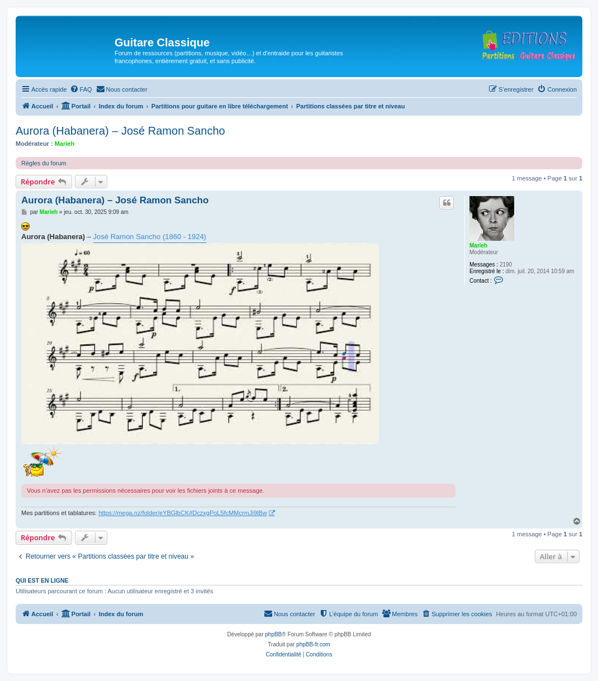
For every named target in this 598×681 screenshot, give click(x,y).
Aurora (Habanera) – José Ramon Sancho (120, 131)
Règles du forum (44, 163)
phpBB (273, 634)
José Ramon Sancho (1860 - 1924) (149, 236)
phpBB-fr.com (313, 644)
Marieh (64, 143)
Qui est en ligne (42, 580)
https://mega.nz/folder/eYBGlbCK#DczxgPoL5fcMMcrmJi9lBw (182, 512)
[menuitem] (81, 89)
